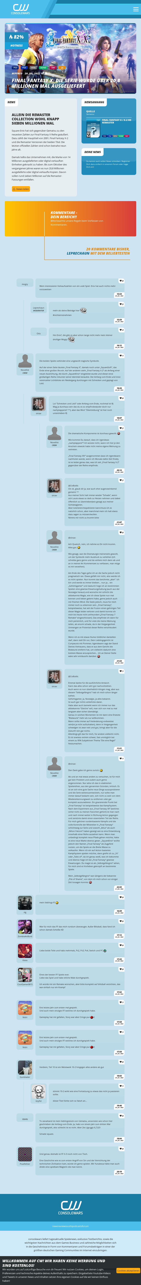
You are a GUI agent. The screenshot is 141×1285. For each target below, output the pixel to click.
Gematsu (90, 114)
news (55, 1226)
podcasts (77, 1226)
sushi (69, 1226)
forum (85, 1226)
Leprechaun (78, 253)
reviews (62, 1226)
